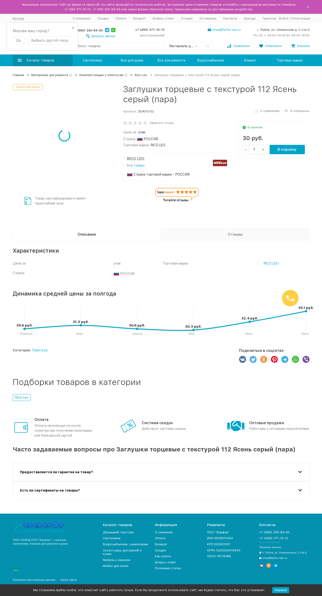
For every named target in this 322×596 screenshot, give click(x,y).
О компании (81, 18)
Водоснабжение (210, 60)
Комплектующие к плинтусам (101, 75)
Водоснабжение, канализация (125, 544)
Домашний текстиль (118, 532)
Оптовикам (208, 18)
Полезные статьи (168, 568)
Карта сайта (68, 579)
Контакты (230, 18)
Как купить (163, 556)
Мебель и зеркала (116, 560)
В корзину (287, 149)
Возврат (139, 18)
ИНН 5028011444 (220, 538)
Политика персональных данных (34, 579)
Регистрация (300, 18)
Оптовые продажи (266, 423)
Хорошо (281, 590)
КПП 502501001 (218, 544)
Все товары (136, 165)
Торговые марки (289, 60)
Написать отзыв (161, 123)
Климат (250, 60)
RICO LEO (271, 263)
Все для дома (132, 60)
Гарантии (269, 18)
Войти (283, 18)
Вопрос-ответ (163, 18)
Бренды (249, 18)
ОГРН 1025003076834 (223, 550)
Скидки (103, 18)
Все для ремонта (171, 60)
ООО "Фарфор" (218, 532)
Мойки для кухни (115, 566)
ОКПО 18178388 (219, 556)
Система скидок (157, 423)
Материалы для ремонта (49, 75)
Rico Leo (141, 75)
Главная (18, 75)
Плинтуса (39, 350)
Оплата (121, 18)
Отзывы (186, 18)
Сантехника (92, 60)
